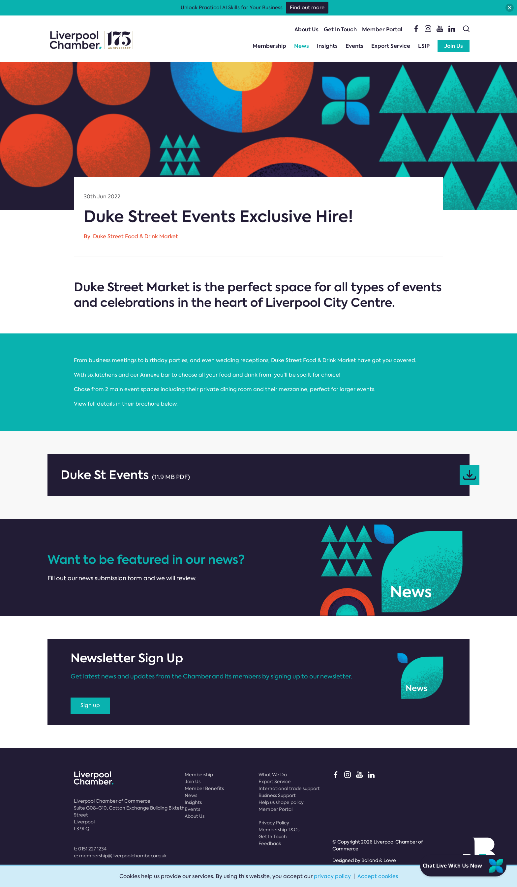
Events (354, 46)
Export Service (390, 46)
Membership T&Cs (278, 830)
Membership (269, 46)
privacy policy (332, 876)
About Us (306, 29)
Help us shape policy (281, 802)
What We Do (272, 775)
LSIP (424, 46)
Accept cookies (377, 876)
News (301, 46)
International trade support (289, 788)
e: (120, 856)
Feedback (269, 843)
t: (90, 849)
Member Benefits (204, 788)
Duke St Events (265, 475)
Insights (327, 46)
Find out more (307, 7)
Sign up (90, 705)
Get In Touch (340, 29)
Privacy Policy (273, 823)
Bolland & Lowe (378, 860)
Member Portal (382, 29)
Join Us (453, 46)
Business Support (277, 795)
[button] (509, 8)
